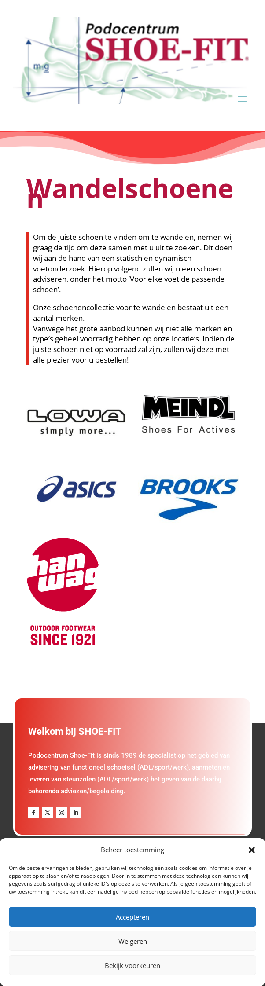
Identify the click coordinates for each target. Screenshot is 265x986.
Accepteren (132, 917)
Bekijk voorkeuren (132, 965)
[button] (251, 850)
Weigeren (132, 941)
